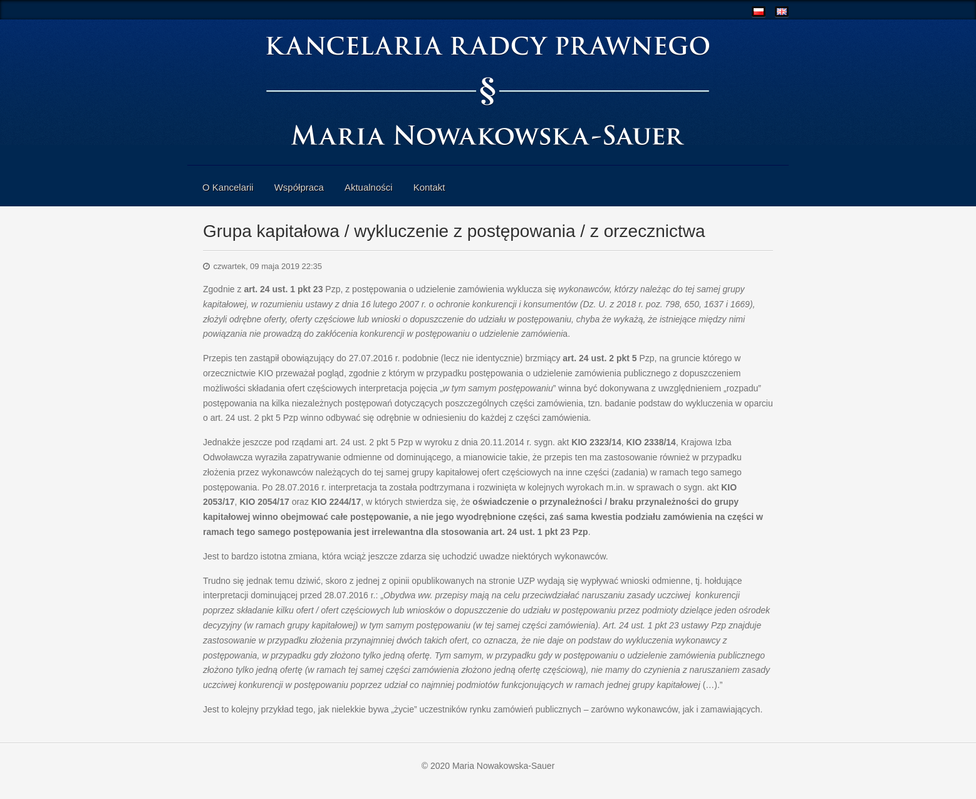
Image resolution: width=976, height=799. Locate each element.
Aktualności (369, 187)
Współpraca (299, 187)
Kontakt (429, 187)
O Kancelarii (228, 187)
